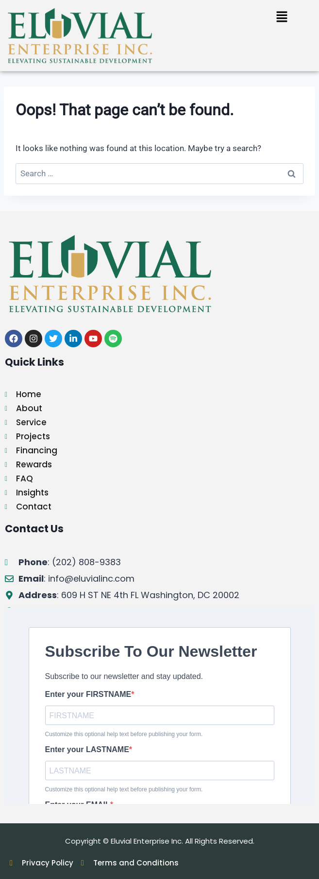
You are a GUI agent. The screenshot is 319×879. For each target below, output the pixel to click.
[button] (282, 17)
